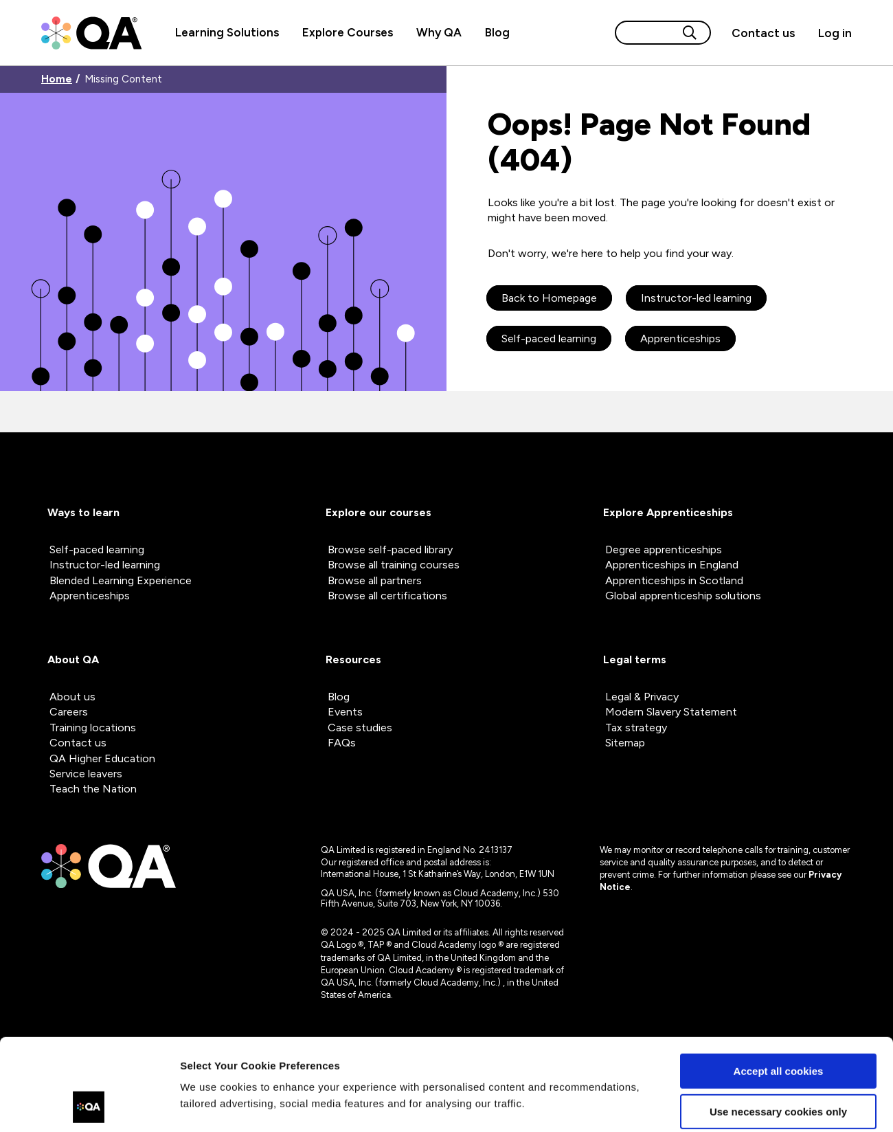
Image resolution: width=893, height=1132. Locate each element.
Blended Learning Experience (120, 580)
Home (56, 79)
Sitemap (625, 742)
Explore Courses (347, 32)
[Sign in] (829, 33)
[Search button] (689, 32)
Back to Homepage (549, 297)
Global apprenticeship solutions (683, 595)
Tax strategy (636, 727)
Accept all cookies (779, 985)
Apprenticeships (680, 338)
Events (345, 711)
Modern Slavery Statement (671, 711)
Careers (68, 711)
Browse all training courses (394, 564)
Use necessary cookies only (778, 1025)
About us (72, 696)
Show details (212, 1105)
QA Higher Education (102, 758)
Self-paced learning (548, 338)
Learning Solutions (227, 32)
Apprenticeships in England (671, 564)
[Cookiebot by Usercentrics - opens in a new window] (89, 1105)
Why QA (439, 32)
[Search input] (646, 32)
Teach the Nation (93, 788)
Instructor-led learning (696, 297)
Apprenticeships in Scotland (674, 580)
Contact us (763, 33)
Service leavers (85, 773)
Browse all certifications (387, 595)
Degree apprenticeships (663, 549)
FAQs (342, 742)
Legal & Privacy (642, 696)
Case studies (360, 727)
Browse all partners (375, 580)
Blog (497, 32)
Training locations (92, 727)
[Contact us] (763, 33)
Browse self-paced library (390, 549)
